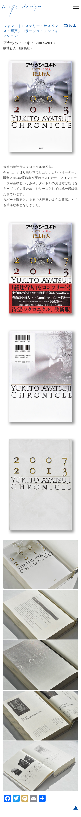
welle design (21, 10)
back (70, 25)
